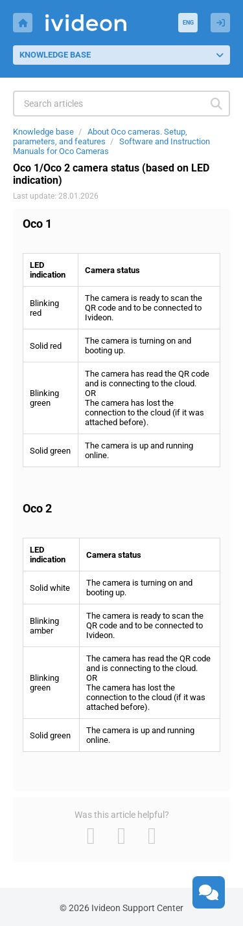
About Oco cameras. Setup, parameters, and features (100, 136)
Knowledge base (43, 132)
